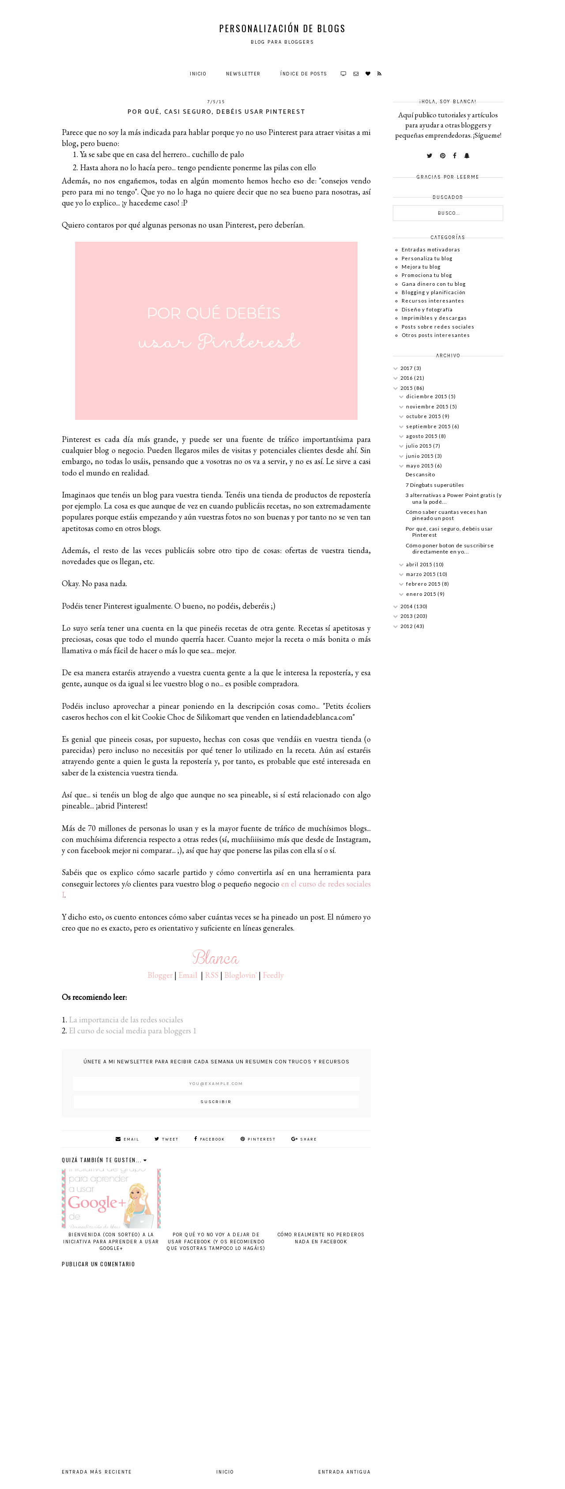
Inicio (198, 74)
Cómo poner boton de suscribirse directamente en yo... (450, 548)
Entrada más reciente (97, 1472)
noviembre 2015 (428, 406)
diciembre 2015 (427, 396)
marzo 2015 (421, 574)
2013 (407, 616)
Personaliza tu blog (427, 258)
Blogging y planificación (434, 292)
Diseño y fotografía (427, 309)
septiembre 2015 (429, 426)
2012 (407, 626)
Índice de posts (304, 74)
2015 (407, 388)
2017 (407, 368)
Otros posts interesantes (436, 335)
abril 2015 (419, 564)
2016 (407, 378)
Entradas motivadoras (431, 249)
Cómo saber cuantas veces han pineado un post (446, 515)
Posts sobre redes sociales (438, 326)
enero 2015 (421, 594)
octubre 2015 (424, 416)
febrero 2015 (424, 584)
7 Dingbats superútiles (435, 485)
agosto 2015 (422, 436)
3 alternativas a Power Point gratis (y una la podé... (454, 498)
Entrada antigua (344, 1472)
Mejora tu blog (421, 266)
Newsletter (243, 74)
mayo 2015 (420, 465)
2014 (407, 606)
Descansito (420, 474)
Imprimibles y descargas (434, 318)
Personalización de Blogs (282, 28)
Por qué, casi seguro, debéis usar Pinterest (449, 531)
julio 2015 (419, 446)
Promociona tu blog (427, 275)
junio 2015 (420, 456)
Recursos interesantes (433, 300)
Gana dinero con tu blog (434, 284)
